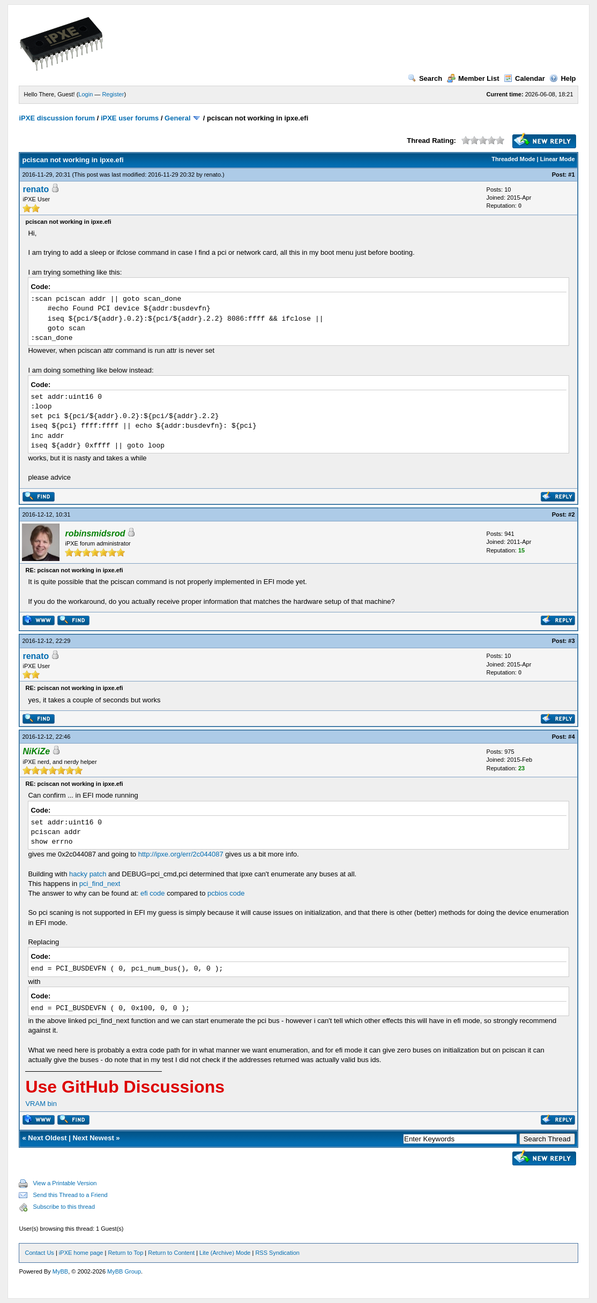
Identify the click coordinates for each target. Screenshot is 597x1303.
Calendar (524, 78)
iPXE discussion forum (57, 118)
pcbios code (225, 893)
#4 (571, 736)
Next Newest (93, 1138)
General (177, 118)
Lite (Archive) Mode (224, 1252)
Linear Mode (557, 159)
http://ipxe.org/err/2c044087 (180, 854)
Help (562, 78)
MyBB (60, 1271)
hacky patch (87, 874)
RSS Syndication (277, 1252)
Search (425, 78)
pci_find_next (100, 884)
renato (212, 174)
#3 (571, 641)
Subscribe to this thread (64, 1206)
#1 (571, 174)
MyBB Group (124, 1271)
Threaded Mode (513, 159)
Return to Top (125, 1252)
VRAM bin (41, 1104)
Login (85, 94)
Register (113, 94)
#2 (571, 514)
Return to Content (171, 1252)
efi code (152, 893)
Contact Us (39, 1252)
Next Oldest (47, 1138)
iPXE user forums (130, 118)
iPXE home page (81, 1252)
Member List (473, 78)
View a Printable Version (64, 1183)
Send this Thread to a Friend (70, 1195)
